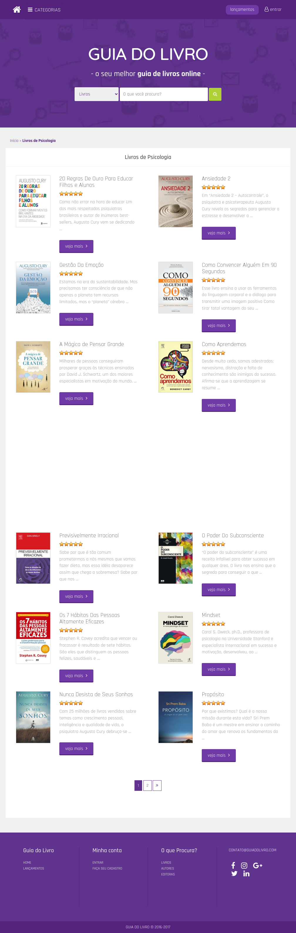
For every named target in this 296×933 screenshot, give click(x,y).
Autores (167, 868)
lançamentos (242, 9)
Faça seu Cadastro (107, 868)
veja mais (76, 246)
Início (14, 140)
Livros (166, 862)
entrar (273, 9)
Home (27, 862)
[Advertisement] (148, 470)
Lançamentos (33, 868)
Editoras (168, 874)
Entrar (97, 862)
